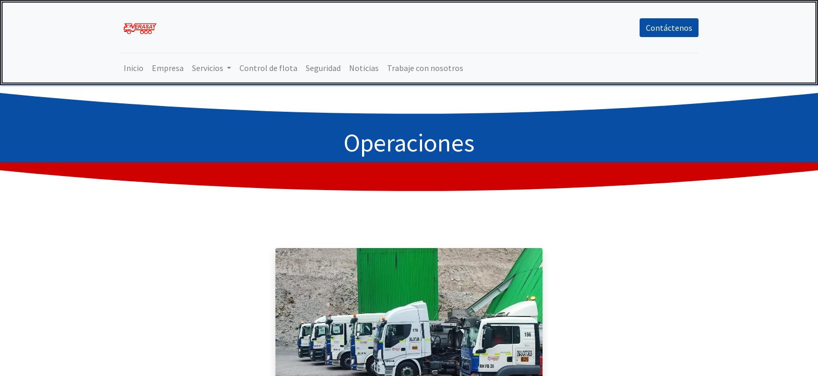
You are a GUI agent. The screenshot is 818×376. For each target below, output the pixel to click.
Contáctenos (669, 27)
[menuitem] (133, 67)
